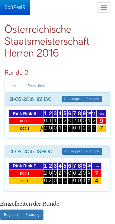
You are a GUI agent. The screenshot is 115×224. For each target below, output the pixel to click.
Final (13, 86)
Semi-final (36, 86)
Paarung (32, 215)
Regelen (11, 215)
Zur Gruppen (73, 99)
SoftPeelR (15, 7)
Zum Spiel (93, 99)
